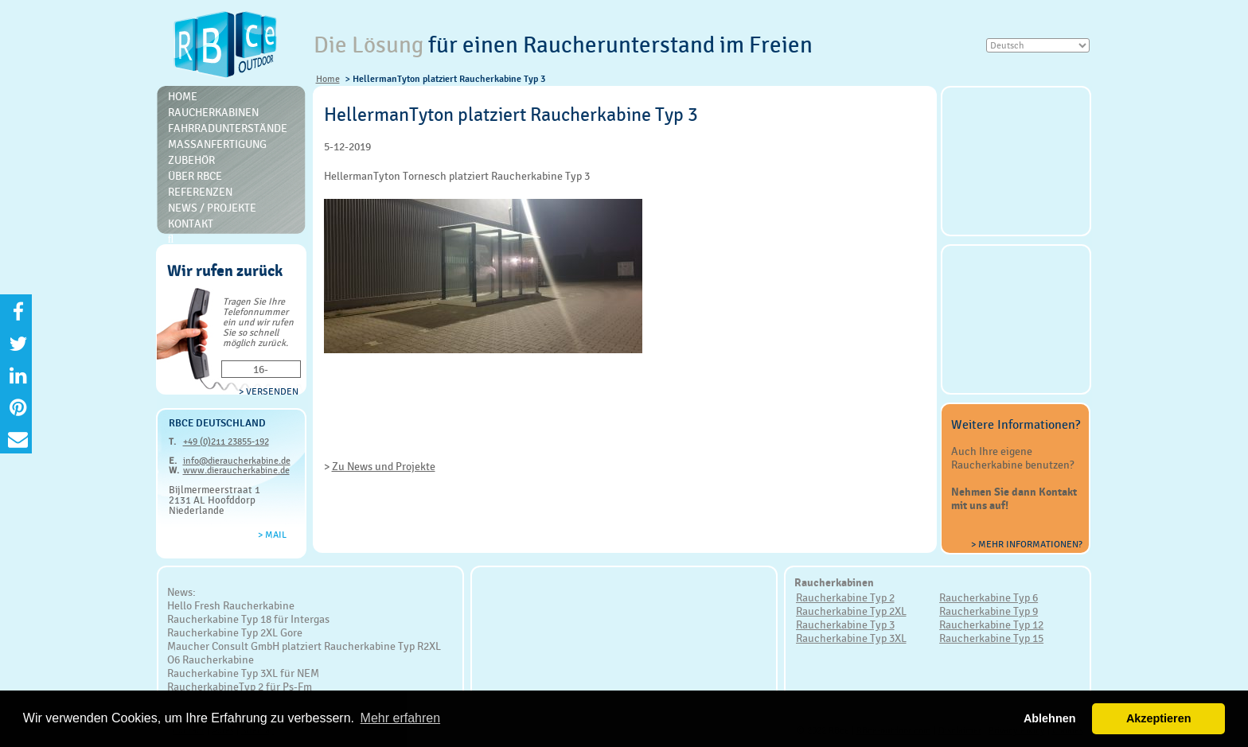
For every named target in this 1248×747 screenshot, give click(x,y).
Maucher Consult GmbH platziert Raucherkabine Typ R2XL (304, 646)
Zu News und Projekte (383, 466)
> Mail (272, 534)
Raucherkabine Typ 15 (991, 638)
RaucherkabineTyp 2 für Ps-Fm (239, 686)
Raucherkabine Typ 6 (988, 597)
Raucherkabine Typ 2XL (851, 611)
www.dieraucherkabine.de (236, 470)
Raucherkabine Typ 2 (845, 597)
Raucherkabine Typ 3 (845, 624)
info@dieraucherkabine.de (237, 460)
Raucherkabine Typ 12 (991, 624)
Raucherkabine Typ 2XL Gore (234, 632)
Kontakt (190, 223)
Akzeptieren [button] (1158, 718)
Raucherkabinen (213, 112)
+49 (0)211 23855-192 (226, 441)
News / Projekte (212, 207)
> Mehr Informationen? (1026, 544)
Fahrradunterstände (227, 128)
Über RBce (195, 175)
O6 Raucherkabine (210, 659)
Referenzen (200, 191)
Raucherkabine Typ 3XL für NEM (243, 673)
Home (328, 78)
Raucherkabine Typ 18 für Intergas (248, 619)
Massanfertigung (217, 144)
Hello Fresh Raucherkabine (230, 605)
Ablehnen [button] (1050, 718)
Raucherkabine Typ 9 (988, 611)
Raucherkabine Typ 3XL (851, 638)
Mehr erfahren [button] (401, 718)
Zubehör (191, 160)
